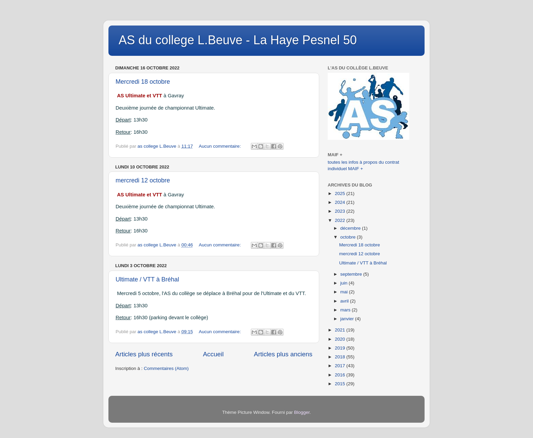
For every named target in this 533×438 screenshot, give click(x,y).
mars (346, 309)
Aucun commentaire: (220, 146)
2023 (340, 211)
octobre (348, 237)
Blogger (302, 412)
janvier (347, 318)
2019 (340, 348)
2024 (340, 202)
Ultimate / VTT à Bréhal (147, 279)
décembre (351, 228)
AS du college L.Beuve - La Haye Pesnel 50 (238, 40)
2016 (340, 374)
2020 (340, 339)
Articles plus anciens (283, 354)
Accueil (213, 354)
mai (344, 291)
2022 (340, 220)
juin (344, 283)
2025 (340, 193)
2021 (340, 329)
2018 (340, 356)
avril (345, 301)
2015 (340, 383)
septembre (351, 274)
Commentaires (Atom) (166, 368)
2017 (340, 365)
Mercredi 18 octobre (143, 81)
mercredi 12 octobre (143, 180)
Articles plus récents (144, 354)
